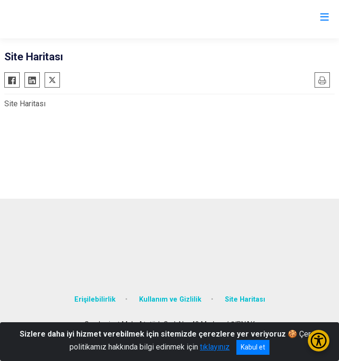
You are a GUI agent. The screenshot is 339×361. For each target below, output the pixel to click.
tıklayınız (215, 346)
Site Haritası (245, 299)
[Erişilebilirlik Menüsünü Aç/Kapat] (318, 340)
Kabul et (253, 347)
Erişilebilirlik (95, 299)
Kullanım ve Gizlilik (170, 299)
